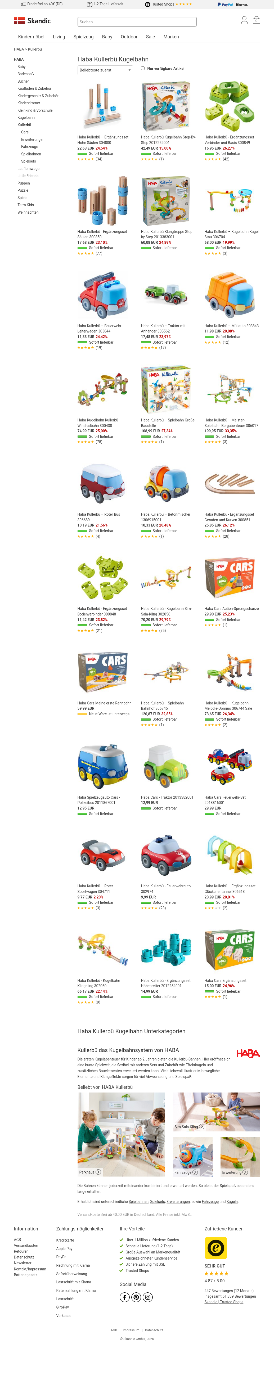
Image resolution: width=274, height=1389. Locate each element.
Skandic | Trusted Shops (224, 1302)
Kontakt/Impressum (30, 1269)
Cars (25, 132)
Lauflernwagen (29, 169)
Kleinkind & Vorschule (34, 110)
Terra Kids (25, 205)
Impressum (131, 1330)
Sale (150, 36)
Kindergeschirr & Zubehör (38, 96)
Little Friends (27, 176)
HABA (19, 49)
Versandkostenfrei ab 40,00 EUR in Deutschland (116, 1214)
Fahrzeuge (29, 147)
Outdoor (129, 36)
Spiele (22, 198)
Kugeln (232, 1201)
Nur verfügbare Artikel (165, 68)
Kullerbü (35, 49)
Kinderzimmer (28, 103)
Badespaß (25, 74)
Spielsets (28, 161)
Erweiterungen (32, 139)
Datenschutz (24, 1257)
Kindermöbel (31, 36)
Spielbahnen (31, 154)
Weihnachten (27, 212)
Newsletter (23, 1263)
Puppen (23, 183)
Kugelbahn (26, 117)
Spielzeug (84, 36)
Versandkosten (26, 1245)
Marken (171, 36)
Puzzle (22, 190)
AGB (17, 1240)
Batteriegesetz (25, 1275)
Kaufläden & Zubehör (34, 88)
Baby (107, 36)
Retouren (21, 1251)
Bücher (23, 81)
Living (59, 36)
